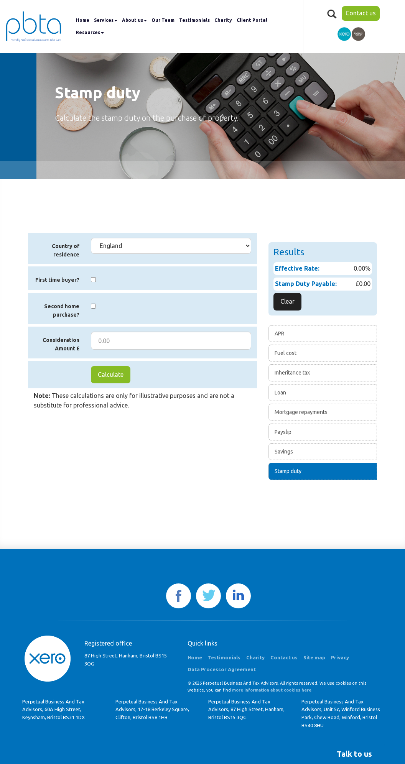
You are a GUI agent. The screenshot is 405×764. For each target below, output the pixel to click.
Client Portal (252, 20)
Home (82, 20)
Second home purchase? (61, 310)
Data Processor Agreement (222, 669)
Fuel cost (285, 353)
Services (105, 20)
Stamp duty (288, 471)
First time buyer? (57, 280)
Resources (90, 32)
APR (279, 333)
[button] (354, 754)
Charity (223, 20)
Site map (314, 657)
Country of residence (65, 250)
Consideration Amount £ (61, 344)
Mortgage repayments (301, 412)
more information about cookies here (271, 690)
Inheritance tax (292, 373)
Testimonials (194, 20)
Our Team (163, 20)
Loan (280, 392)
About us (134, 20)
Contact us (361, 13)
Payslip (283, 432)
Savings (284, 452)
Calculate (110, 374)
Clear (287, 301)
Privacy (340, 657)
